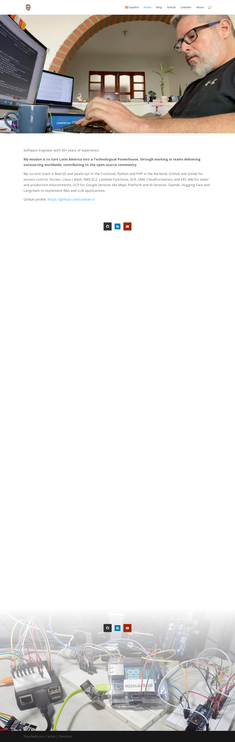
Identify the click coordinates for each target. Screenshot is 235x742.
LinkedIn (186, 7)
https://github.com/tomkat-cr (71, 199)
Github (171, 7)
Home (147, 7)
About (200, 7)
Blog (159, 7)
